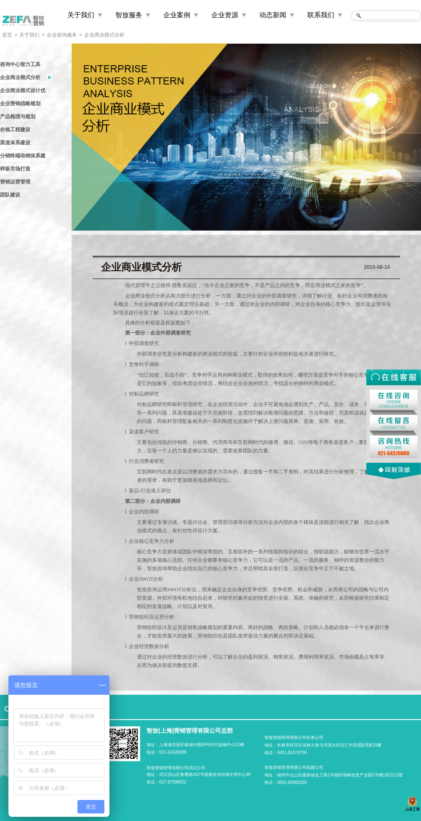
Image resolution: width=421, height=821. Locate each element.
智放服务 (128, 15)
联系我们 (320, 15)
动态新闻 (272, 15)
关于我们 (80, 15)
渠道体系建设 (15, 143)
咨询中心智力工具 (20, 64)
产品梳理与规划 (17, 117)
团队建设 (10, 195)
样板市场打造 (15, 169)
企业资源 (224, 15)
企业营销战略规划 (20, 103)
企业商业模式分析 (104, 35)
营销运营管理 (15, 182)
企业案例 (176, 15)
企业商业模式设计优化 (22, 92)
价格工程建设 (15, 130)
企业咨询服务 (62, 35)
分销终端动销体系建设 (22, 157)
